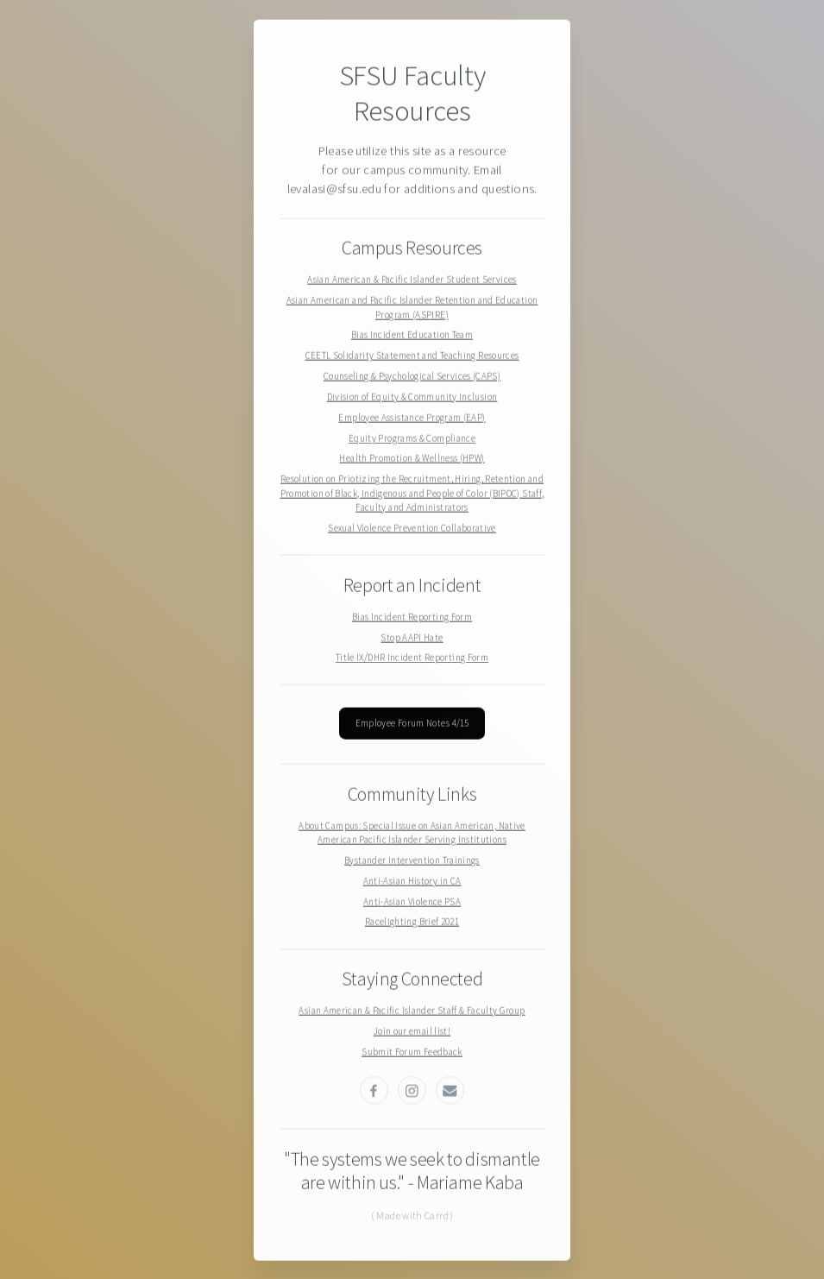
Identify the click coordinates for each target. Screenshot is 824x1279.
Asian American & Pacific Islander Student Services (411, 280)
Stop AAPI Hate (412, 638)
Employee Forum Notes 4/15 (412, 724)
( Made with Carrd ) (412, 1215)
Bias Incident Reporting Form (412, 617)
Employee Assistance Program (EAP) (411, 418)
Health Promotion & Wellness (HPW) (411, 459)
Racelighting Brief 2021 (412, 923)
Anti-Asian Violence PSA (412, 902)
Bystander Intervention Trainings (412, 860)
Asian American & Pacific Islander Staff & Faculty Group (412, 1011)
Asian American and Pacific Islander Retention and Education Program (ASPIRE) (412, 308)
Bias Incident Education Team (412, 336)
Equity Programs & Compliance (412, 438)
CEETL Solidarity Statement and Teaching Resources (412, 356)
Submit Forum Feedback (412, 1052)
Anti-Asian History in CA (412, 881)
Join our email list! (412, 1031)
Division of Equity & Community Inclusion (412, 397)
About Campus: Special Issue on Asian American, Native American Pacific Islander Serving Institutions (412, 833)
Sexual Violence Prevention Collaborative (412, 529)
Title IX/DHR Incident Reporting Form (412, 658)
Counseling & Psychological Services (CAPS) (412, 377)
